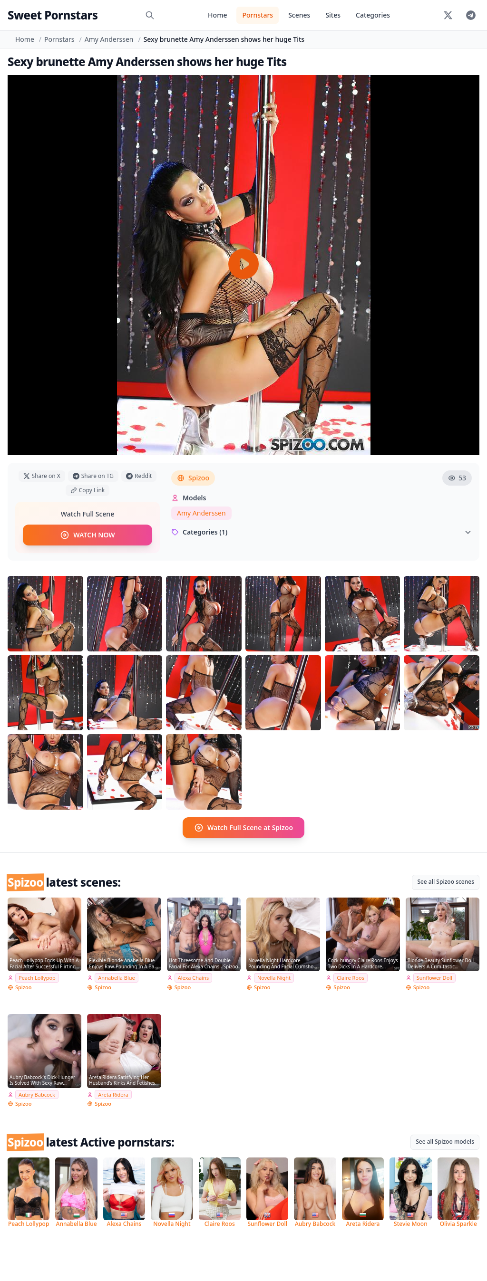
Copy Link (87, 490)
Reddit (139, 476)
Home (217, 14)
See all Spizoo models (445, 1142)
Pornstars (257, 14)
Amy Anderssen (109, 39)
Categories (373, 14)
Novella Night (274, 977)
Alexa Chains (193, 977)
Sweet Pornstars (52, 15)
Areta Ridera (113, 1094)
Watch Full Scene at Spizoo (243, 827)
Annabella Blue (116, 977)
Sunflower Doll (434, 977)
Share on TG (93, 476)
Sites (333, 14)
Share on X (41, 476)
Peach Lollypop (37, 977)
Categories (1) (321, 531)
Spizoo (193, 477)
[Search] (149, 15)
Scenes (299, 14)
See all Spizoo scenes (445, 882)
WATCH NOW (87, 535)
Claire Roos (350, 977)
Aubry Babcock (37, 1094)
